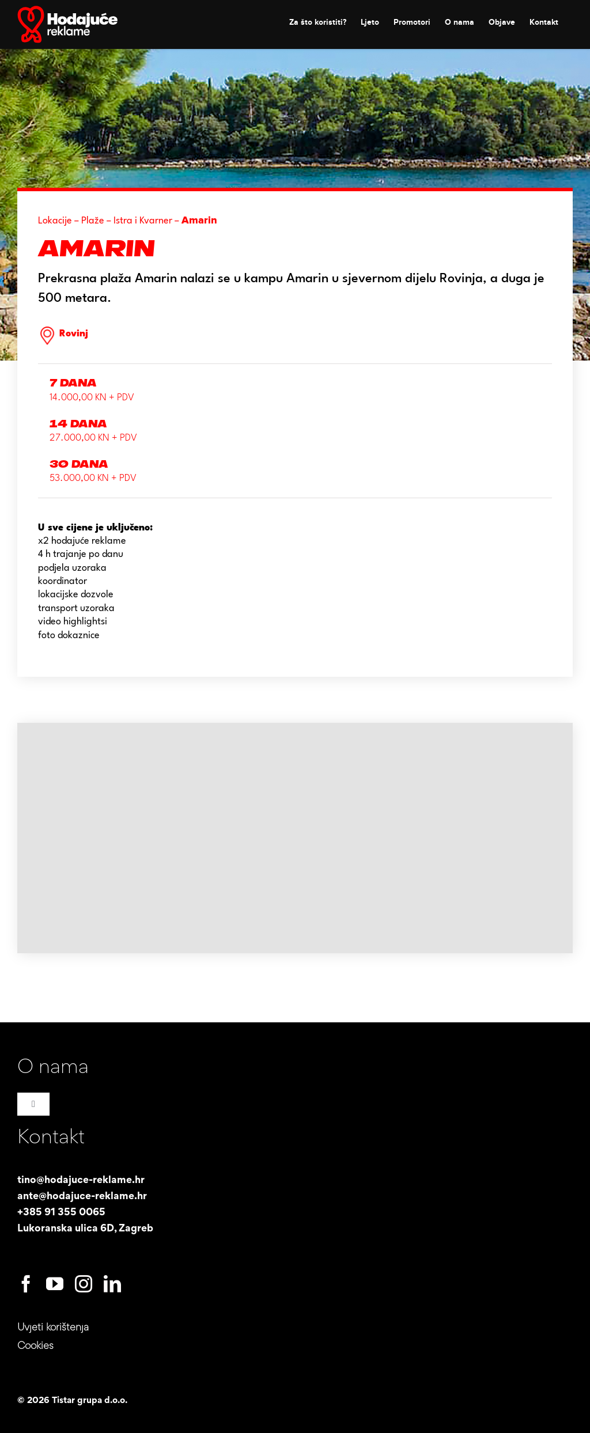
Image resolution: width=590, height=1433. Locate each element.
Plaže (92, 221)
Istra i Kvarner (143, 221)
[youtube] (54, 1283)
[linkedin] (112, 1283)
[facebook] (26, 1283)
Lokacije (55, 221)
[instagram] (83, 1283)
